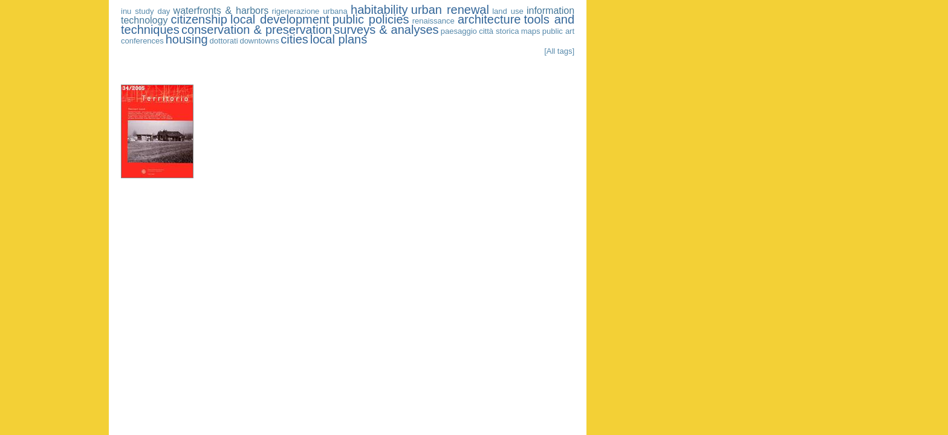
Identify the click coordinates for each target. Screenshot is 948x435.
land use (508, 11)
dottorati (224, 40)
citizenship (199, 19)
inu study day (145, 11)
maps (531, 31)
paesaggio (459, 31)
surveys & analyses (386, 29)
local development (280, 19)
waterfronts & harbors (221, 10)
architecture (489, 19)
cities (294, 39)
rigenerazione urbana (310, 11)
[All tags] (559, 51)
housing (187, 39)
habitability (379, 9)
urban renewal (450, 9)
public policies (371, 19)
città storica (499, 31)
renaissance (433, 20)
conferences (142, 40)
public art (558, 31)
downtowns (259, 40)
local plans (339, 39)
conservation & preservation (256, 29)
